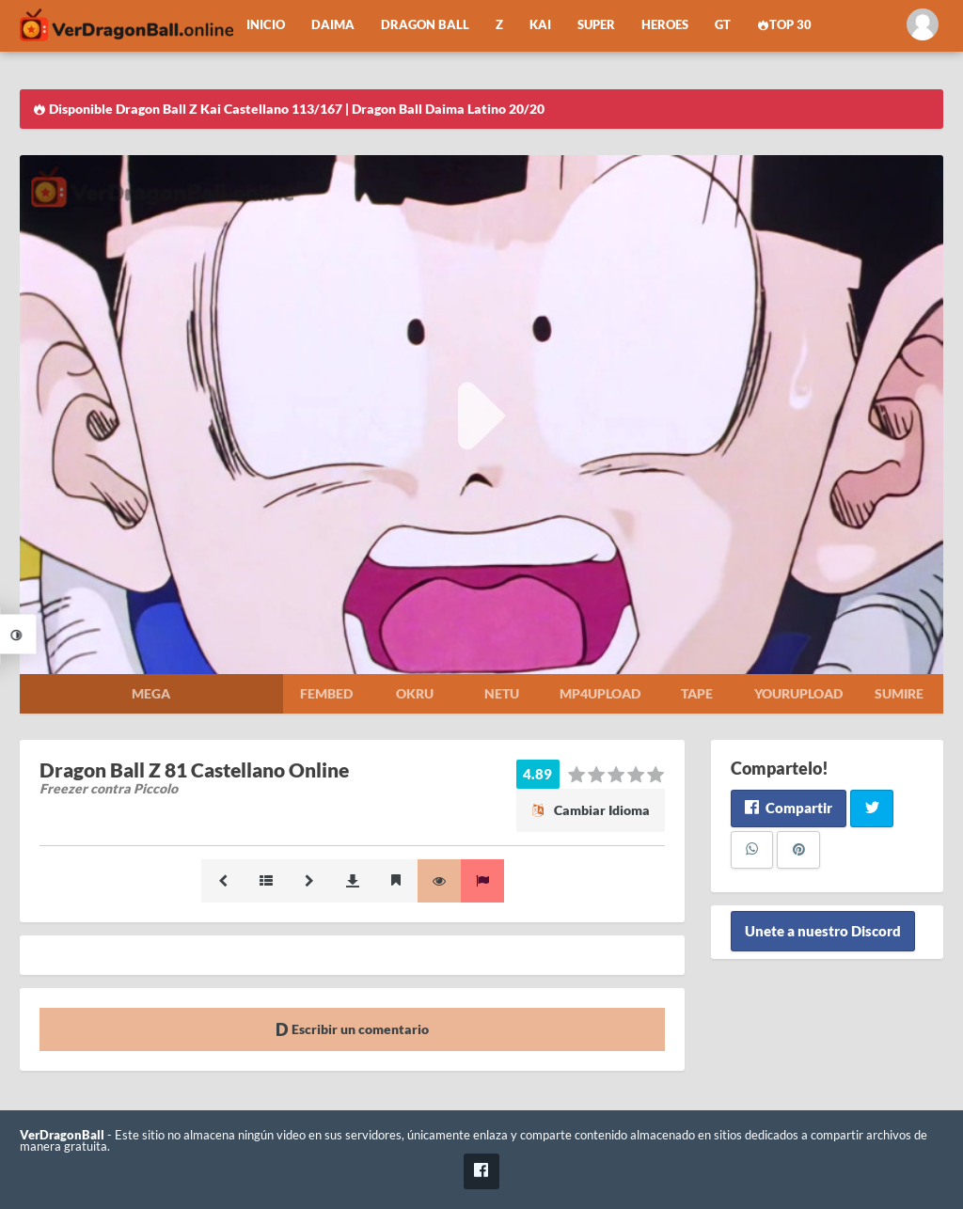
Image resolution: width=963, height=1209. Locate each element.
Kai (540, 25)
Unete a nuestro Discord (823, 931)
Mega (151, 693)
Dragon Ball (425, 25)
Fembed (326, 693)
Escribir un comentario (352, 1029)
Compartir (788, 807)
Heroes (664, 25)
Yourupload (798, 693)
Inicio (265, 25)
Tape (697, 693)
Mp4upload (600, 693)
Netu (501, 693)
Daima (333, 25)
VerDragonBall (62, 1135)
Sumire (899, 693)
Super (596, 25)
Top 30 (784, 25)
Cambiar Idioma (590, 810)
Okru (415, 693)
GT (723, 25)
